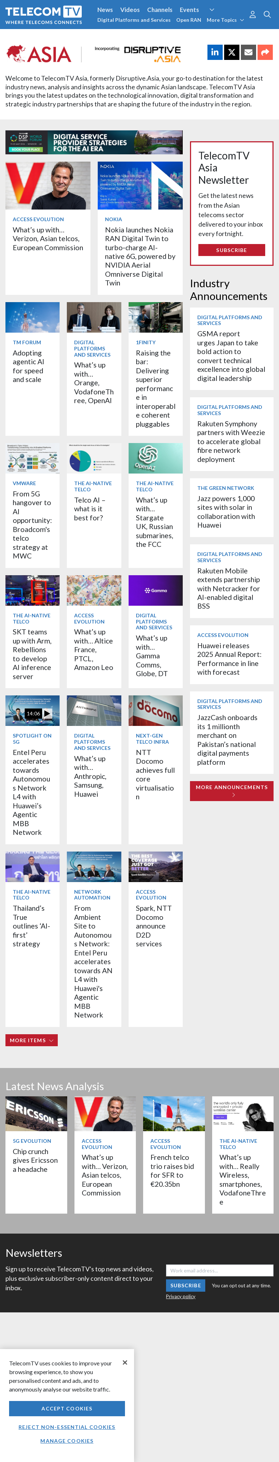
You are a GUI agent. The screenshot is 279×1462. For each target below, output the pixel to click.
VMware (24, 483)
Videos (130, 9)
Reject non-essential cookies (67, 1427)
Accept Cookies (66, 1408)
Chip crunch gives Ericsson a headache (35, 1160)
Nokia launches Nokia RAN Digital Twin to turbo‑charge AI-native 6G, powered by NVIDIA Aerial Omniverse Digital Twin (140, 256)
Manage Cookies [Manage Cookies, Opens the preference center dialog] (66, 1441)
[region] (67, 1405)
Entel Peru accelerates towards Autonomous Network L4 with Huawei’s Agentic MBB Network (31, 792)
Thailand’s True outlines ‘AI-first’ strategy (31, 926)
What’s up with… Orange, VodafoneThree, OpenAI (94, 383)
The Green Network (225, 488)
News (105, 9)
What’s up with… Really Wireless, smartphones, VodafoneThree (242, 1179)
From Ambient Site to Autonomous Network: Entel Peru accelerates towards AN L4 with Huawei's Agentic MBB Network (93, 961)
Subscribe (231, 250)
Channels (160, 9)
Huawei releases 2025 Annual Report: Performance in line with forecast (229, 658)
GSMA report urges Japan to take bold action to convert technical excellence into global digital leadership (231, 355)
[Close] (125, 1362)
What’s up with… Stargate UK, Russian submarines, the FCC (154, 522)
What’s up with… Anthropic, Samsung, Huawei (90, 776)
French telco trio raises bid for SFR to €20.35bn (172, 1170)
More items (32, 1040)
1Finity (145, 342)
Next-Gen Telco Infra (152, 738)
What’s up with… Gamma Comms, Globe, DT (152, 656)
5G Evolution (32, 1141)
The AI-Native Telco (93, 486)
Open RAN (188, 20)
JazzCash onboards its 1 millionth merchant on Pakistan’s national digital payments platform (227, 739)
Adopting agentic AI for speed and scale (28, 366)
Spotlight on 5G (32, 738)
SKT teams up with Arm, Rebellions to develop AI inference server (32, 654)
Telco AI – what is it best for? (90, 509)
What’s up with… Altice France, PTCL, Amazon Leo (93, 649)
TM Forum (27, 342)
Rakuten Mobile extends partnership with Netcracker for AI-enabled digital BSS (228, 588)
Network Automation (92, 895)
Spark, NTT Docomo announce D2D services (154, 926)
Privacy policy (180, 1296)
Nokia (113, 219)
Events (189, 9)
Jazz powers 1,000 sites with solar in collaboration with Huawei (226, 511)
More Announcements (232, 790)
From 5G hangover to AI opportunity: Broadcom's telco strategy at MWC (32, 525)
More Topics (225, 20)
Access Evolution (38, 219)
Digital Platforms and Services (134, 20)
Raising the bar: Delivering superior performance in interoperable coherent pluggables (155, 388)
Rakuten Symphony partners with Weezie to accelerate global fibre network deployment (231, 441)
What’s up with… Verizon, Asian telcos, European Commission (48, 239)
